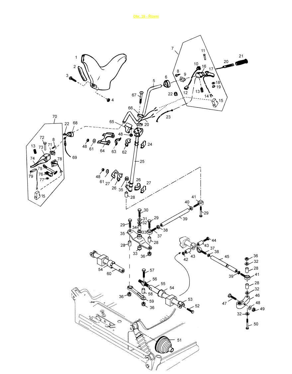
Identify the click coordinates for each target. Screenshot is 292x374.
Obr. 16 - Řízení (146, 16)
